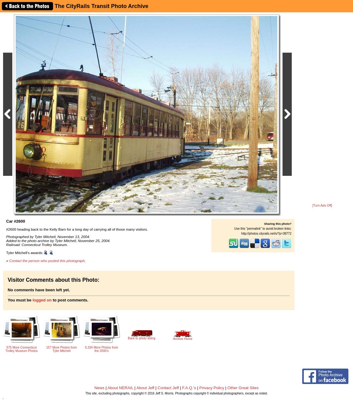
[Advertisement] (322, 108)
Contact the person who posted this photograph (47, 261)
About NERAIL (120, 388)
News (99, 388)
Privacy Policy (211, 388)
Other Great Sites (243, 388)
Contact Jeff (168, 388)
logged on (42, 300)
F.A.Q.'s (189, 388)
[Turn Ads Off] (322, 205)
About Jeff (145, 388)
